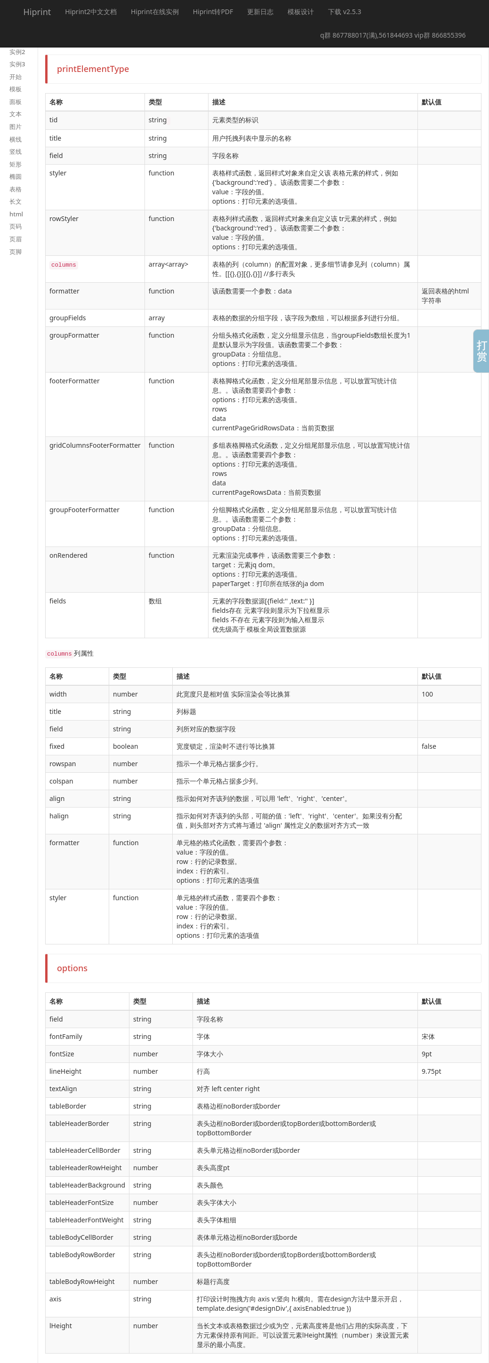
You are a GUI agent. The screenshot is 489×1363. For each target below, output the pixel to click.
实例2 (17, 52)
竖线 (15, 151)
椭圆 (15, 176)
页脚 (15, 251)
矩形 (15, 164)
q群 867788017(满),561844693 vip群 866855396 (392, 35)
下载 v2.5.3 (344, 11)
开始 (15, 76)
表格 (15, 189)
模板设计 (301, 11)
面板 (15, 101)
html (16, 214)
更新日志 (260, 11)
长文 (15, 201)
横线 (15, 139)
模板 (15, 89)
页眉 (15, 239)
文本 (15, 114)
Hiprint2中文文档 (91, 11)
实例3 (17, 64)
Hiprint (37, 11)
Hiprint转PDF (213, 11)
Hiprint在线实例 (155, 11)
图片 (15, 126)
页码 (15, 226)
